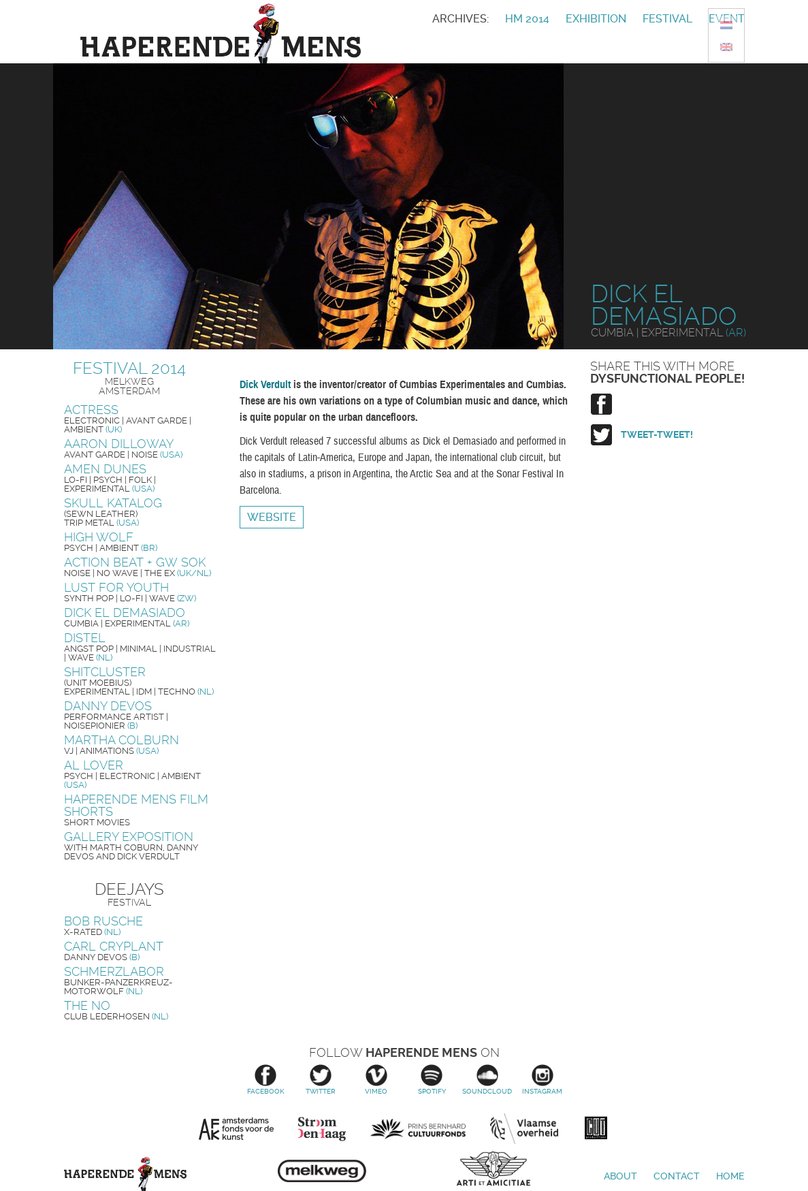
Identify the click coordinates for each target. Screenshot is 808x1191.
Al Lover (93, 765)
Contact (676, 1176)
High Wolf (98, 537)
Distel (85, 638)
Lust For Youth (116, 587)
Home (730, 1176)
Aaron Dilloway (119, 443)
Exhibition (596, 18)
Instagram (542, 1079)
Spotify (432, 1079)
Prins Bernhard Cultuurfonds (418, 1129)
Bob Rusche (103, 921)
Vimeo (376, 1079)
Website (271, 517)
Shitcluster (105, 672)
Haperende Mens (125, 1174)
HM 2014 (527, 18)
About (620, 1176)
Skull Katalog (113, 503)
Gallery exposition (128, 836)
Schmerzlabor (114, 971)
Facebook (265, 1079)
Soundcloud (487, 1079)
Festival (667, 18)
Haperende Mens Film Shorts (136, 805)
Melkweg (322, 1167)
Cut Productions (596, 1125)
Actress (91, 409)
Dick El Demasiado (124, 612)
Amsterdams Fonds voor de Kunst (236, 1129)
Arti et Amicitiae (493, 1171)
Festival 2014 (129, 368)
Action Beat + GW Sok (135, 562)
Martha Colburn (121, 740)
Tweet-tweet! (657, 434)
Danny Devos (108, 706)
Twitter (321, 1079)
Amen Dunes (105, 469)
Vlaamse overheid (524, 1129)
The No (87, 1005)
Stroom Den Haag (322, 1129)
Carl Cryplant (113, 946)
